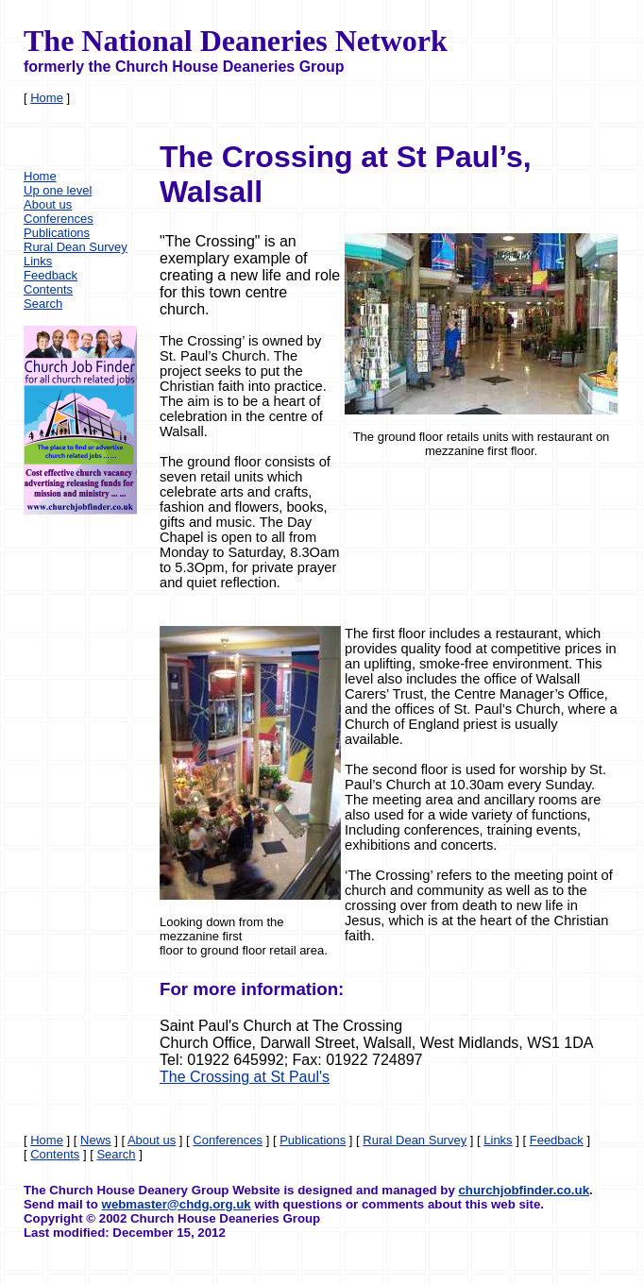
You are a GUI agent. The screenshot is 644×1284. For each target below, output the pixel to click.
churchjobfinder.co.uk (523, 1190)
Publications (57, 233)
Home (46, 98)
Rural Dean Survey (75, 247)
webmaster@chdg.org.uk (176, 1204)
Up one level (58, 190)
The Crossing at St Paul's (245, 1077)
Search (43, 303)
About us (48, 204)
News (95, 1140)
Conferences (58, 218)
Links (38, 261)
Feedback (50, 275)
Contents (48, 289)
